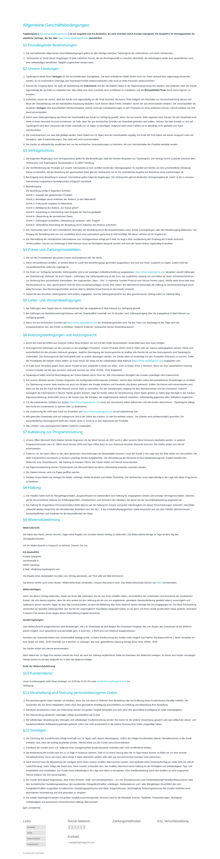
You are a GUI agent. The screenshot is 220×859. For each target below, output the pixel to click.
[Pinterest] (84, 827)
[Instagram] (75, 827)
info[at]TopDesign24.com (81, 842)
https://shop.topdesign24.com (150, 272)
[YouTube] (81, 827)
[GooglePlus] (78, 827)
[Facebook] (69, 827)
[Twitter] (72, 827)
